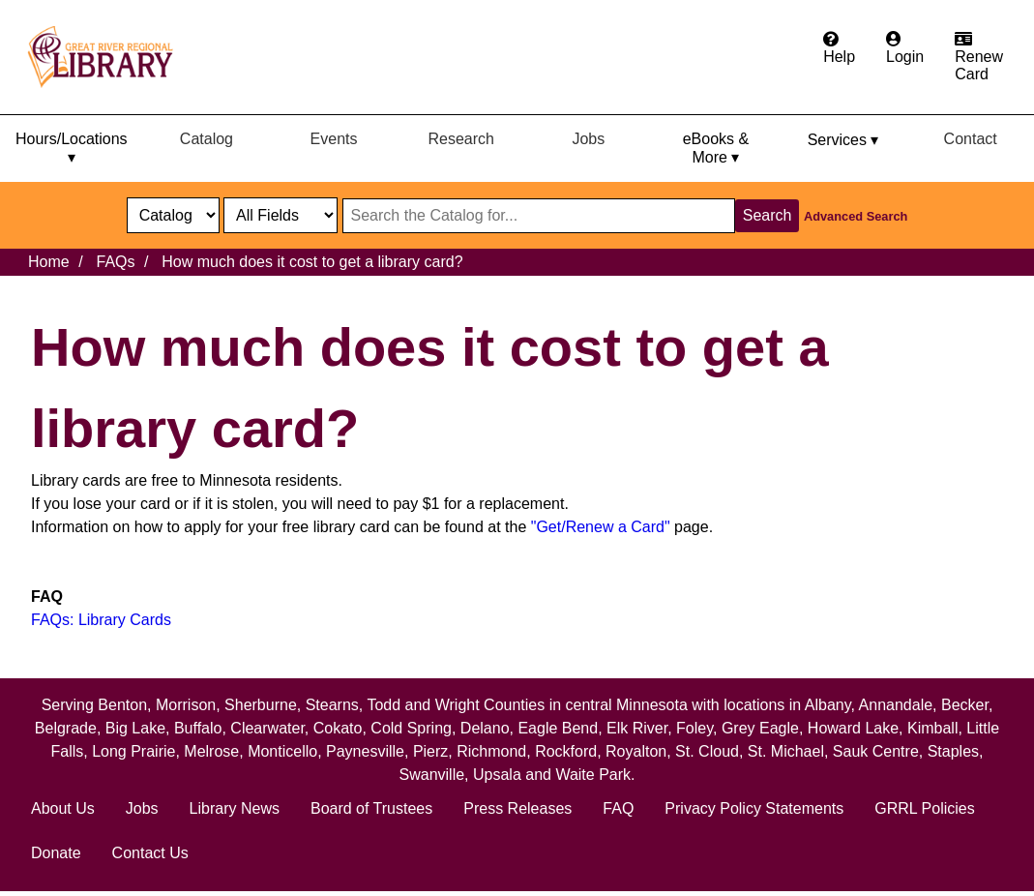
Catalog (206, 139)
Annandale (896, 705)
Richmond (491, 751)
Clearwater (267, 728)
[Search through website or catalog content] (538, 215)
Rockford (566, 751)
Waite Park (593, 774)
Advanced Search (855, 216)
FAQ (618, 808)
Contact (970, 139)
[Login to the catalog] (905, 48)
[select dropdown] (173, 215)
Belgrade (66, 728)
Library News (235, 808)
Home (49, 262)
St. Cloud (707, 751)
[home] (109, 57)
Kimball (932, 728)
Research (460, 139)
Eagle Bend (557, 728)
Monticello (282, 751)
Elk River (636, 728)
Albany (828, 705)
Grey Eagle (760, 728)
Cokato (338, 728)
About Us (63, 808)
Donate (56, 853)
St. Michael (786, 751)
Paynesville (365, 751)
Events (334, 139)
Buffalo (198, 728)
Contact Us (150, 853)
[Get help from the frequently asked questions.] (839, 48)
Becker (965, 705)
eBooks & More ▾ (716, 148)
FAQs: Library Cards (101, 620)
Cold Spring (411, 728)
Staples (953, 751)
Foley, (699, 728)
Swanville (432, 774)
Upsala (497, 774)
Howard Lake (853, 728)
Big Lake (135, 728)
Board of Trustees (371, 808)
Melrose (211, 751)
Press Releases (517, 808)
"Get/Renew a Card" (600, 527)
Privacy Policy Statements (754, 808)
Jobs (588, 139)
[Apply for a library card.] (979, 57)
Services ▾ (843, 140)
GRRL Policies (924, 808)
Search (767, 215)
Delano (485, 728)
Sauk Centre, (880, 751)
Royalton (636, 751)
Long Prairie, (138, 751)
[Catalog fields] (280, 215)
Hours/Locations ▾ (71, 148)
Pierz (430, 751)
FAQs (115, 262)
